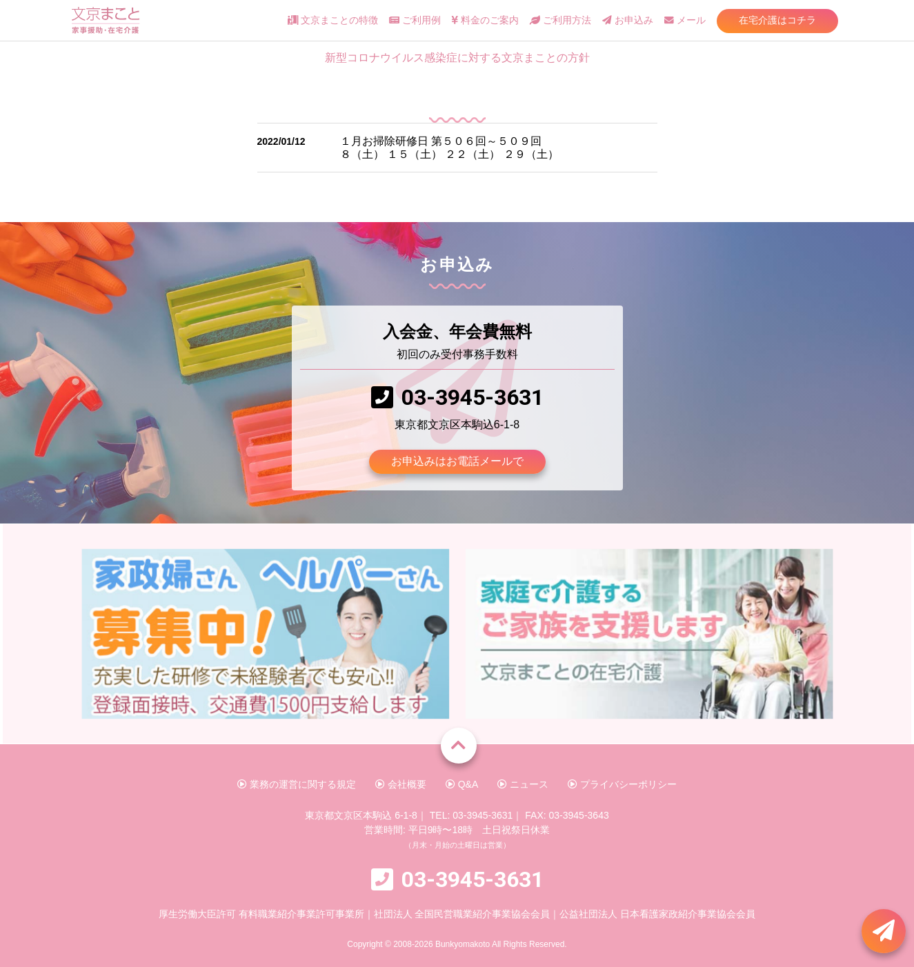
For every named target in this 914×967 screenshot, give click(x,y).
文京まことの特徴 (333, 20)
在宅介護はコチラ (777, 20)
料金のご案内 (485, 20)
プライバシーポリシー (622, 784)
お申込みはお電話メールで (457, 461)
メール (685, 20)
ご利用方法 (560, 20)
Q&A (462, 784)
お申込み (627, 20)
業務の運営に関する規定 (296, 784)
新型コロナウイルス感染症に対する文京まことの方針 (457, 57)
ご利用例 (415, 20)
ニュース (522, 784)
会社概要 (400, 784)
